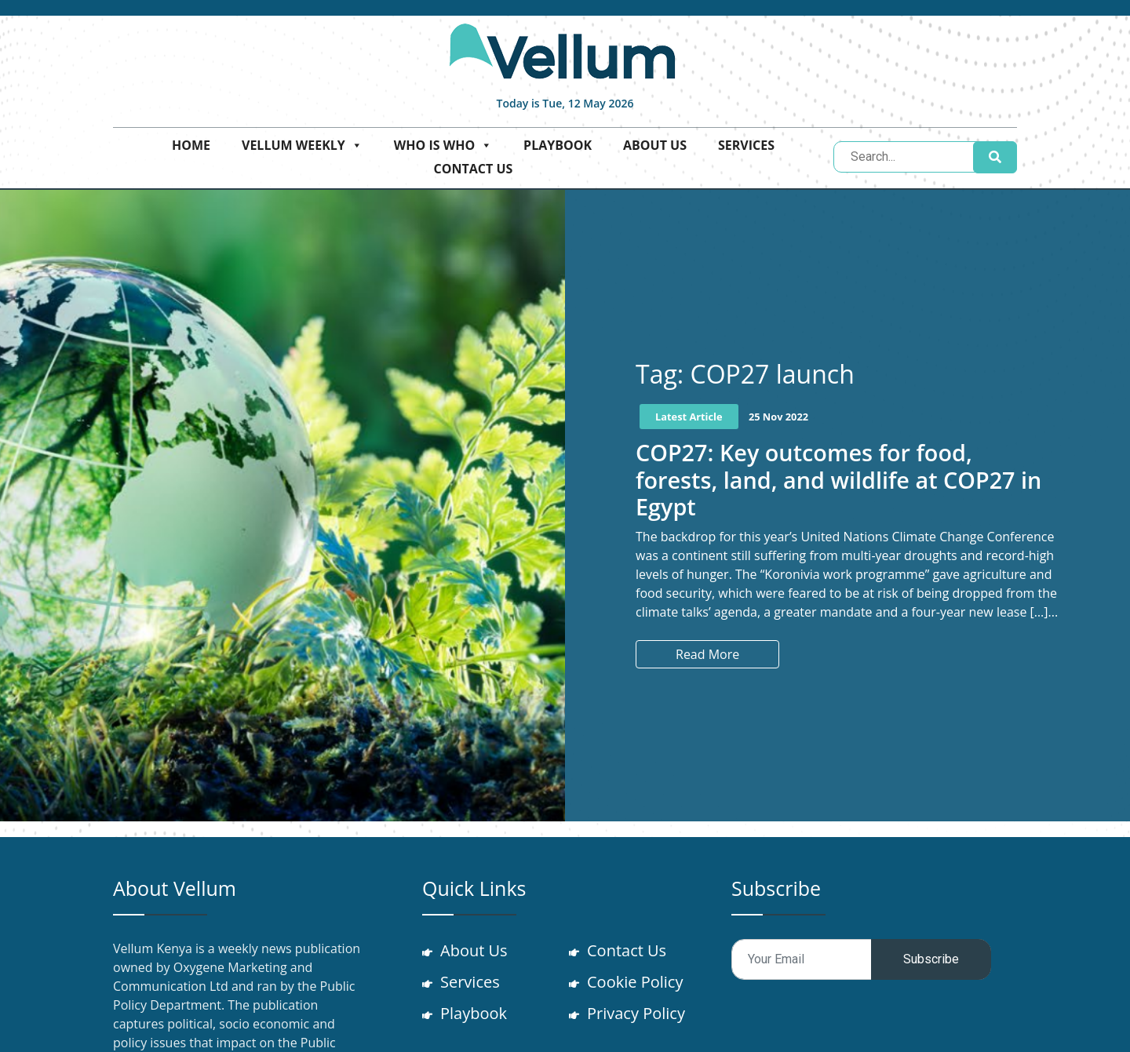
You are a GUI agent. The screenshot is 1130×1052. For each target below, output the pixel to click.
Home (191, 145)
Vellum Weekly (302, 145)
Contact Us (473, 168)
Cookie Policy (635, 981)
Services (746, 145)
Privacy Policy (637, 1013)
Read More (707, 654)
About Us (655, 145)
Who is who (443, 145)
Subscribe (931, 959)
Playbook (557, 145)
